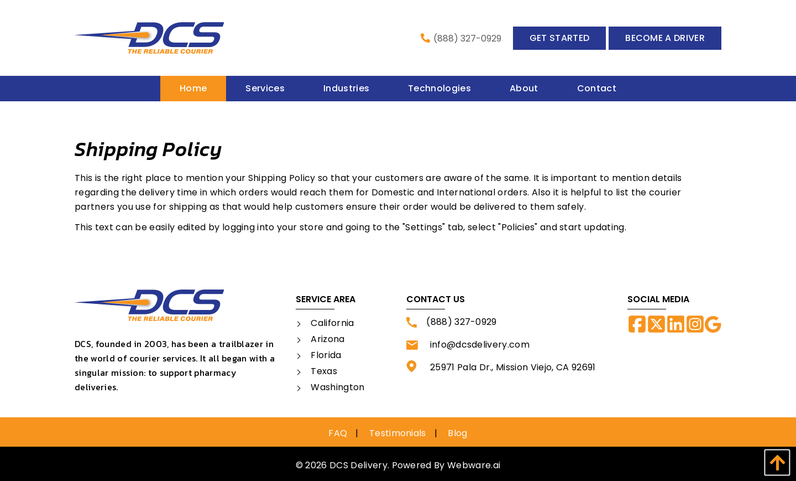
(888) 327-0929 (461, 38)
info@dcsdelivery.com (468, 344)
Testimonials (397, 433)
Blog (457, 433)
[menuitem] (193, 88)
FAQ (337, 433)
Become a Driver (665, 38)
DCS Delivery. (359, 465)
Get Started (560, 38)
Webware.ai (473, 465)
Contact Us (435, 299)
